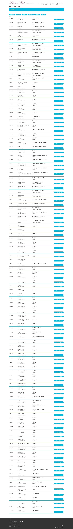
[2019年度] (12, 14)
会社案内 (62, 525)
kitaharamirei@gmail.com (15, 526)
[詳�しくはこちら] (59, 389)
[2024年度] (43, 14)
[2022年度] (31, 14)
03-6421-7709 (16, 6)
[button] (59, 88)
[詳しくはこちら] (59, 19)
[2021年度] (24, 14)
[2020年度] (18, 14)
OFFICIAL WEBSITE (30, 3)
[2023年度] (37, 14)
